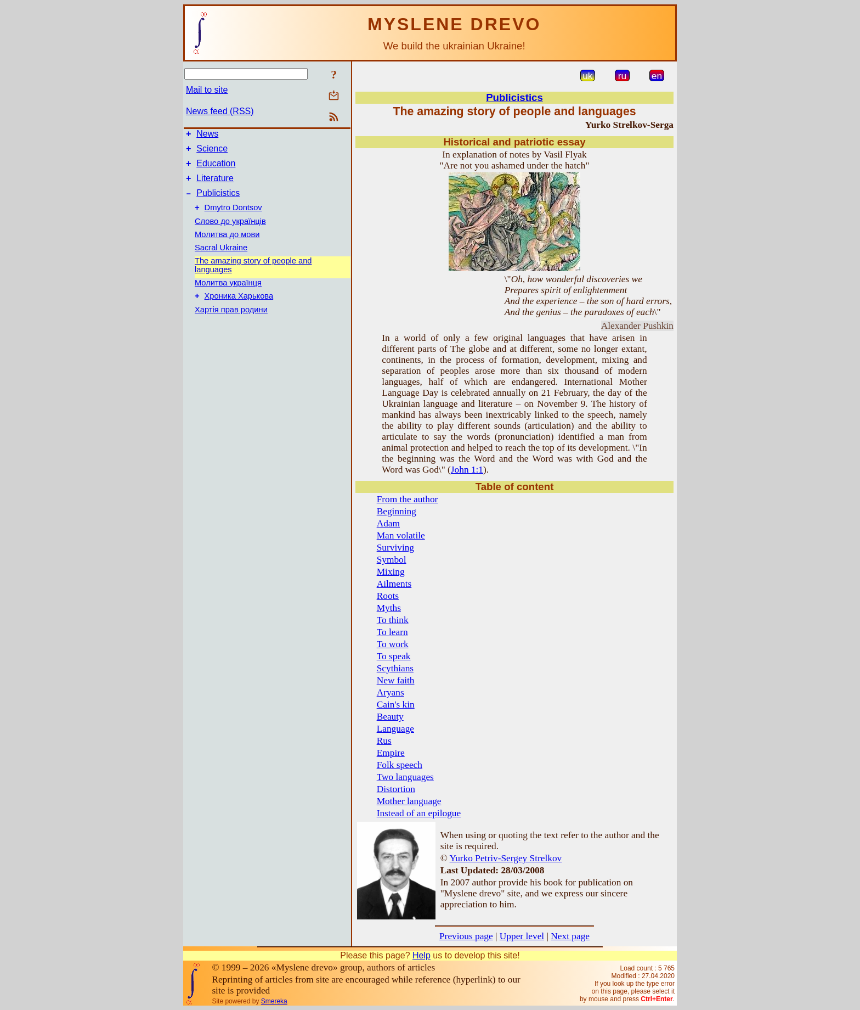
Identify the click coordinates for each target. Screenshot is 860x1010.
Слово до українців (230, 231)
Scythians (395, 668)
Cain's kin (396, 704)
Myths (389, 608)
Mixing (391, 571)
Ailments (394, 584)
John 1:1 (467, 469)
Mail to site (207, 89)
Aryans (390, 692)
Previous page (466, 936)
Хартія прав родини (231, 321)
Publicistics (218, 201)
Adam (388, 523)
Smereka (274, 1001)
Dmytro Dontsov (233, 217)
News (207, 135)
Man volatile (401, 535)
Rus (384, 741)
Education (215, 168)
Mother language (409, 801)
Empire (391, 753)
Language (395, 728)
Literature (215, 184)
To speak (394, 656)
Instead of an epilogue (419, 813)
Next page (570, 936)
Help (421, 955)
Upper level (522, 936)
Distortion (396, 789)
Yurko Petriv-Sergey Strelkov (506, 858)
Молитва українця (228, 292)
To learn (392, 632)
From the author (407, 499)
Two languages (405, 777)
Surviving (395, 547)
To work (393, 644)
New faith (396, 680)
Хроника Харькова (239, 307)
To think (393, 620)
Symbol (391, 559)
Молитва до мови (227, 244)
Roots (388, 596)
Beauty (390, 716)
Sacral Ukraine (221, 257)
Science (212, 151)
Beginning (396, 511)
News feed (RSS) (220, 111)
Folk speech (399, 765)
